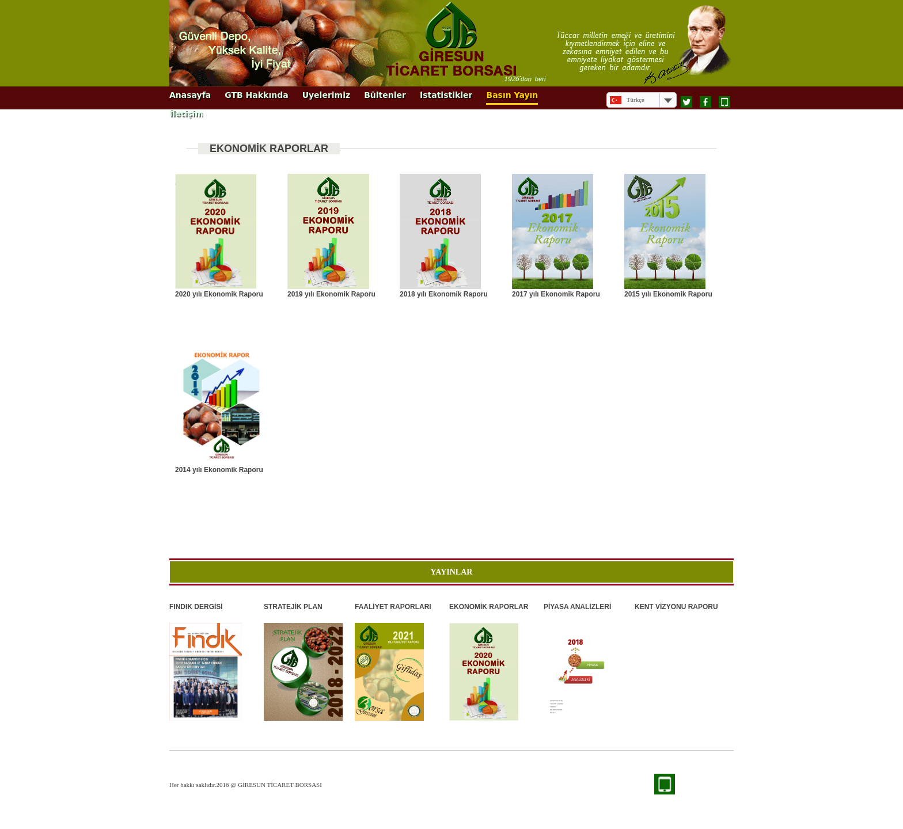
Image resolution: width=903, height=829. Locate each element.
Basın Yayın (512, 95)
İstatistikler (446, 95)
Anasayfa (190, 95)
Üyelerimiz (326, 95)
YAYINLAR (452, 572)
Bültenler (385, 95)
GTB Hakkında (256, 95)
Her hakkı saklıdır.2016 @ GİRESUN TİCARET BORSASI (245, 784)
